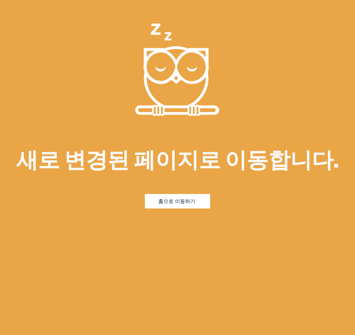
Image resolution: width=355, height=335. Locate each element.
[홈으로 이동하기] (177, 201)
